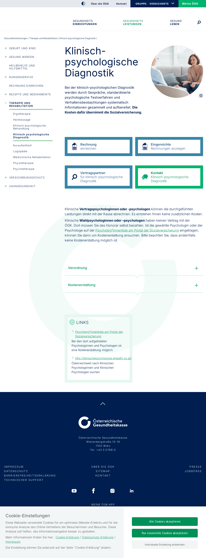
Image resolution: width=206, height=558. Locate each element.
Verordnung (134, 268)
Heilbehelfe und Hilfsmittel (22, 67)
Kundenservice (21, 77)
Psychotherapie (23, 168)
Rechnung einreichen (26, 85)
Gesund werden (21, 56)
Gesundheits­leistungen (133, 22)
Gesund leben (176, 22)
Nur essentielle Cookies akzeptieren (165, 533)
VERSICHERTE (159, 3)
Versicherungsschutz (27, 177)
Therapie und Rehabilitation (43, 38)
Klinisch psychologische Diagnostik (31, 136)
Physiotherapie (23, 163)
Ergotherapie (21, 113)
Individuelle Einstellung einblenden (165, 544)
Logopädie (20, 151)
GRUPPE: (141, 3)
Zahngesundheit (22, 186)
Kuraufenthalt (22, 145)
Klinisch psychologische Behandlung (29, 127)
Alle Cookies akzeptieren (165, 521)
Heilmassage (21, 119)
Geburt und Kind (22, 48)
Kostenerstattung (134, 285)
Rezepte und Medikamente (30, 94)
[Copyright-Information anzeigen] (201, 95)
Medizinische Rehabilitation (32, 157)
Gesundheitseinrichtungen (84, 22)
